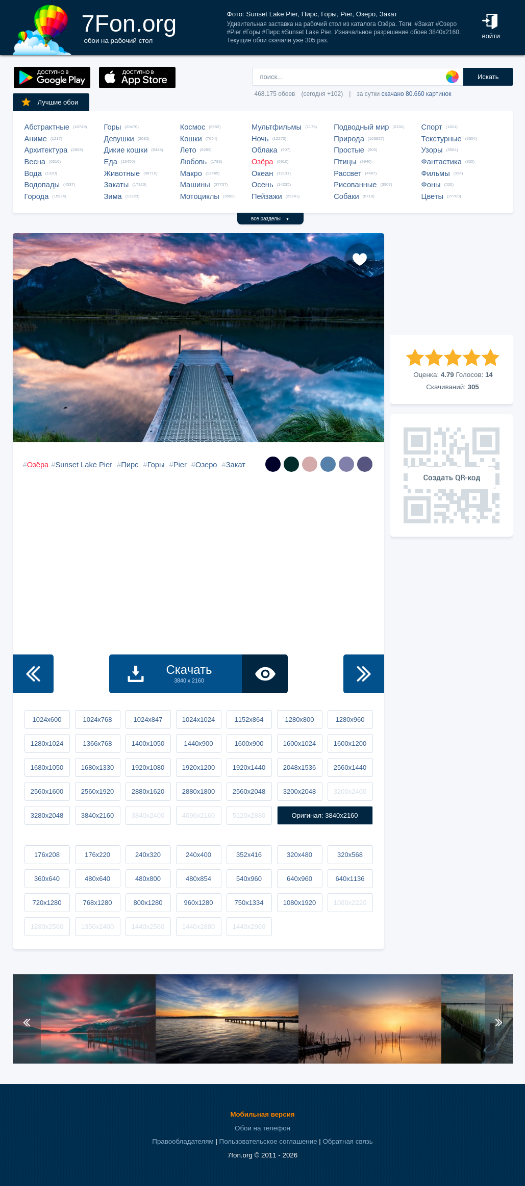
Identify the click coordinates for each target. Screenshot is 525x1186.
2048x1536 (299, 767)
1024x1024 (198, 719)
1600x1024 (299, 743)
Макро (191, 173)
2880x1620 (148, 791)
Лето (188, 150)
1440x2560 (148, 926)
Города (36, 196)
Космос (193, 127)
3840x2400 (148, 815)
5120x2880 (249, 815)
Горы (112, 127)
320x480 (299, 855)
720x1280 (46, 902)
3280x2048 (47, 815)
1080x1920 (299, 902)
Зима (113, 196)
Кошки (191, 139)
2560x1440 (350, 767)
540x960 (249, 878)
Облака (265, 150)
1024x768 (97, 719)
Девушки (119, 139)
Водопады (42, 185)
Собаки (346, 196)
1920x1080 (148, 767)
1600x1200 (350, 743)
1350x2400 (97, 926)
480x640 (97, 878)
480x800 (148, 878)
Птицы (345, 162)
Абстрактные (46, 127)
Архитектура (46, 150)
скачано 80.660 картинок (417, 93)
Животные (122, 173)
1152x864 (248, 719)
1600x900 (248, 743)
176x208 (47, 855)
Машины (195, 185)
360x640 (47, 878)
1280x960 (349, 719)
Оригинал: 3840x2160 (324, 815)
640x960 (299, 878)
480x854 (198, 878)
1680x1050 (47, 767)
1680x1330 (97, 767)
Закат (235, 465)
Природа (349, 139)
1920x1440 (249, 767)
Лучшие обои (49, 102)
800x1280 (147, 902)
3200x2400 (350, 791)
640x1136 (349, 878)
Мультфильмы (277, 127)
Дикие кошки (126, 150)
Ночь (260, 139)
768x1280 (97, 902)
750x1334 (248, 902)
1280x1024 (47, 743)
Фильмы (435, 173)
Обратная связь (347, 1141)
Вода (33, 173)
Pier (180, 465)
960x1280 (198, 902)
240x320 (148, 855)
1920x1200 (198, 767)
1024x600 (46, 719)
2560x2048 (249, 791)
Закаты (116, 185)
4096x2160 (198, 815)
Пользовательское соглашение (268, 1141)
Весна (35, 162)
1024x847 (147, 719)
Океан (262, 173)
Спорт (431, 127)
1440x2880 (198, 926)
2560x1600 (47, 791)
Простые (349, 150)
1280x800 (299, 719)
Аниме (35, 139)
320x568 (350, 855)
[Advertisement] (451, 284)
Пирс (129, 465)
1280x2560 (47, 926)
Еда (110, 162)
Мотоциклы (199, 196)
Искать (488, 77)
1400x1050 (148, 743)
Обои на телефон (262, 1128)
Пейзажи (267, 196)
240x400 (198, 855)
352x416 (249, 855)
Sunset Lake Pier (83, 465)
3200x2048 (299, 791)
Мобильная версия (262, 1114)
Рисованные (355, 185)
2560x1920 (97, 791)
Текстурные (441, 139)
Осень (262, 185)
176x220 (97, 855)
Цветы (432, 196)
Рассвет (347, 173)
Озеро (206, 465)
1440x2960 (249, 926)
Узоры (432, 150)
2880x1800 (198, 791)
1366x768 (97, 743)
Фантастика (441, 162)
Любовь (193, 162)
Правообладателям (182, 1141)
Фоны (431, 185)
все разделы (270, 218)
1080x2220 (350, 902)
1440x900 (198, 743)
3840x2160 (97, 815)
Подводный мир (361, 127)
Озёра (262, 162)
